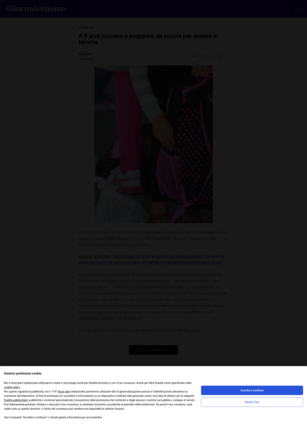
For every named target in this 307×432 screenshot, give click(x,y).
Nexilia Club (252, 402)
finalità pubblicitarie (16, 400)
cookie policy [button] (12, 387)
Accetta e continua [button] (252, 390)
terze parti (64, 391)
